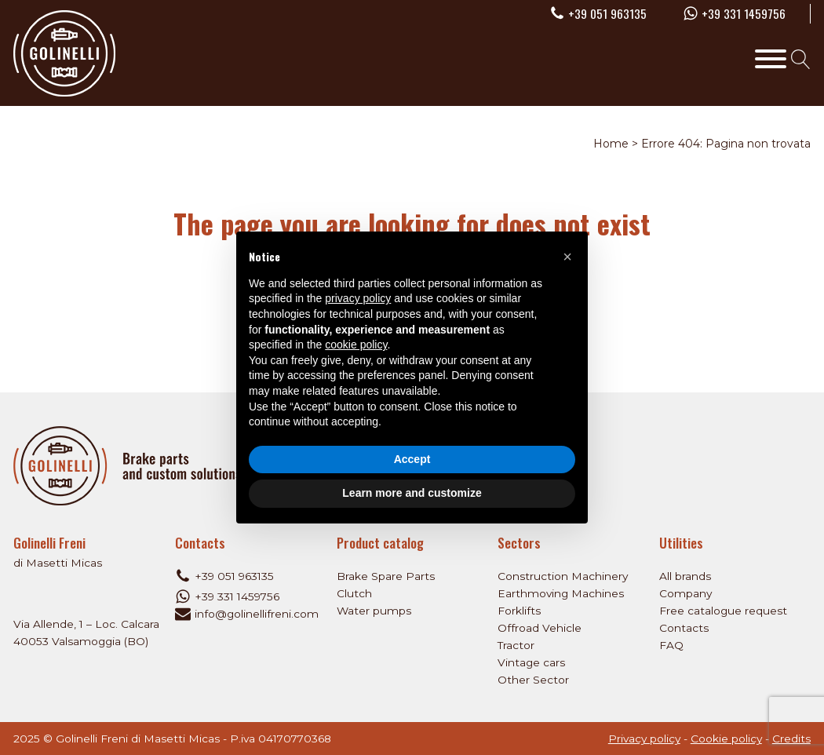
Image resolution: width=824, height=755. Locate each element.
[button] (567, 256)
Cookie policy (726, 738)
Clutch (354, 593)
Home (611, 144)
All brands (685, 576)
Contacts (684, 628)
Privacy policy (644, 738)
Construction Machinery (563, 576)
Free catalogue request (723, 610)
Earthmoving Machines (561, 593)
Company (685, 593)
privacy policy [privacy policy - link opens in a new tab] (358, 298)
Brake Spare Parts (386, 576)
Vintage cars (531, 662)
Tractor (516, 645)
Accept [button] (412, 459)
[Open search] (801, 59)
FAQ (671, 645)
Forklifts (519, 610)
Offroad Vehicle (540, 628)
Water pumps (374, 610)
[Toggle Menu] (770, 58)
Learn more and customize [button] (411, 493)
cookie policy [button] (356, 344)
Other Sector (533, 679)
